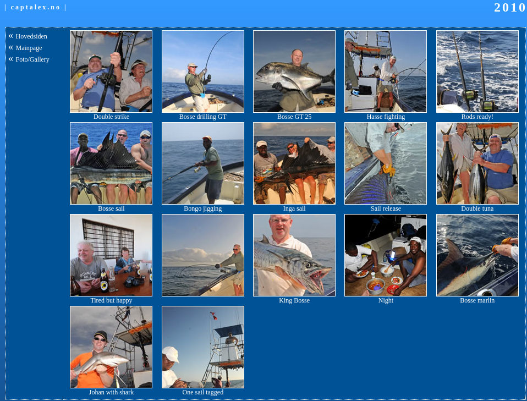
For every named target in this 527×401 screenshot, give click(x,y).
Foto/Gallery (33, 59)
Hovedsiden (31, 36)
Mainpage (29, 48)
